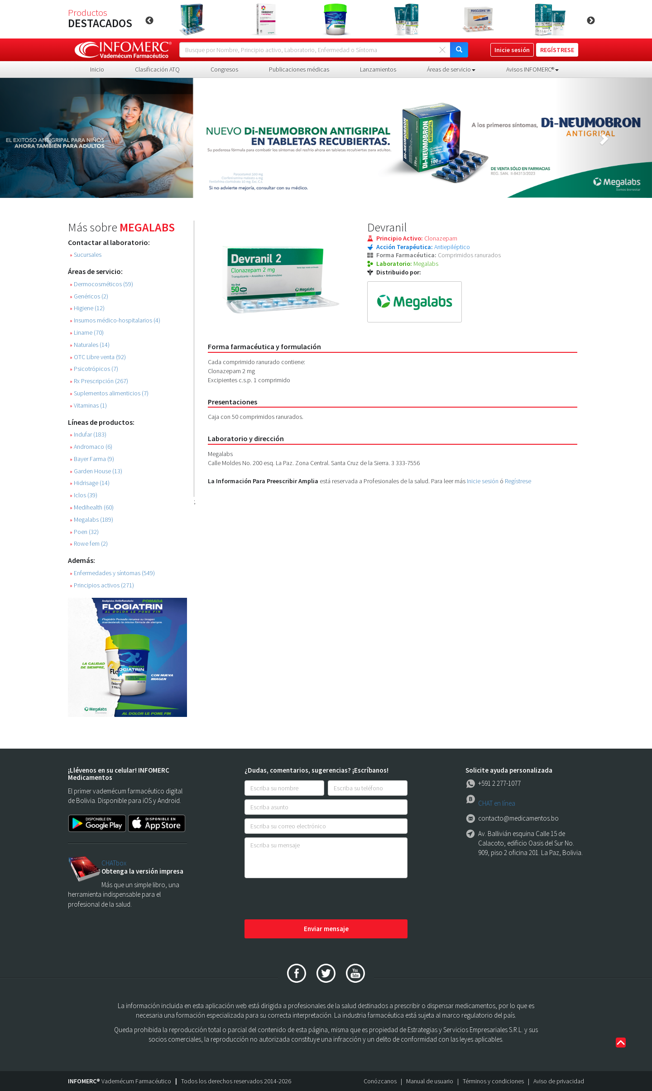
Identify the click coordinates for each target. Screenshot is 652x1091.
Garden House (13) (96, 471)
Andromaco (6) (91, 447)
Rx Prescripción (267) (99, 381)
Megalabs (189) (91, 520)
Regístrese (518, 481)
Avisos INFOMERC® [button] (532, 69)
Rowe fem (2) (89, 544)
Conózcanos (380, 1081)
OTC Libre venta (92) (98, 357)
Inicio (97, 69)
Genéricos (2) (89, 296)
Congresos (224, 69)
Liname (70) (87, 332)
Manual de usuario (429, 1081)
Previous (149, 20)
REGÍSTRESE (557, 50)
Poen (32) (84, 532)
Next (590, 20)
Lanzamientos (378, 69)
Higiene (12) (87, 308)
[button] (49, 138)
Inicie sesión (483, 481)
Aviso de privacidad (558, 1081)
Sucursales (85, 255)
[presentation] (313, 899)
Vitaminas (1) (88, 405)
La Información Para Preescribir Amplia (263, 481)
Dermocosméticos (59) (101, 284)
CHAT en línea (496, 803)
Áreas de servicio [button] (451, 69)
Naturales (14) (90, 345)
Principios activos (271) (102, 585)
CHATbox (113, 863)
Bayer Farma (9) (92, 459)
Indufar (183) (88, 434)
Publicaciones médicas (299, 69)
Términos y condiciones (493, 1081)
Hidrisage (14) (90, 483)
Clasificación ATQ (157, 69)
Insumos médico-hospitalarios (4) (115, 320)
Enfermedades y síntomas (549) (112, 573)
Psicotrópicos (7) (94, 369)
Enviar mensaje (326, 928)
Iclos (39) (83, 495)
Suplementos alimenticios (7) (109, 393)
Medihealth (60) (92, 507)
